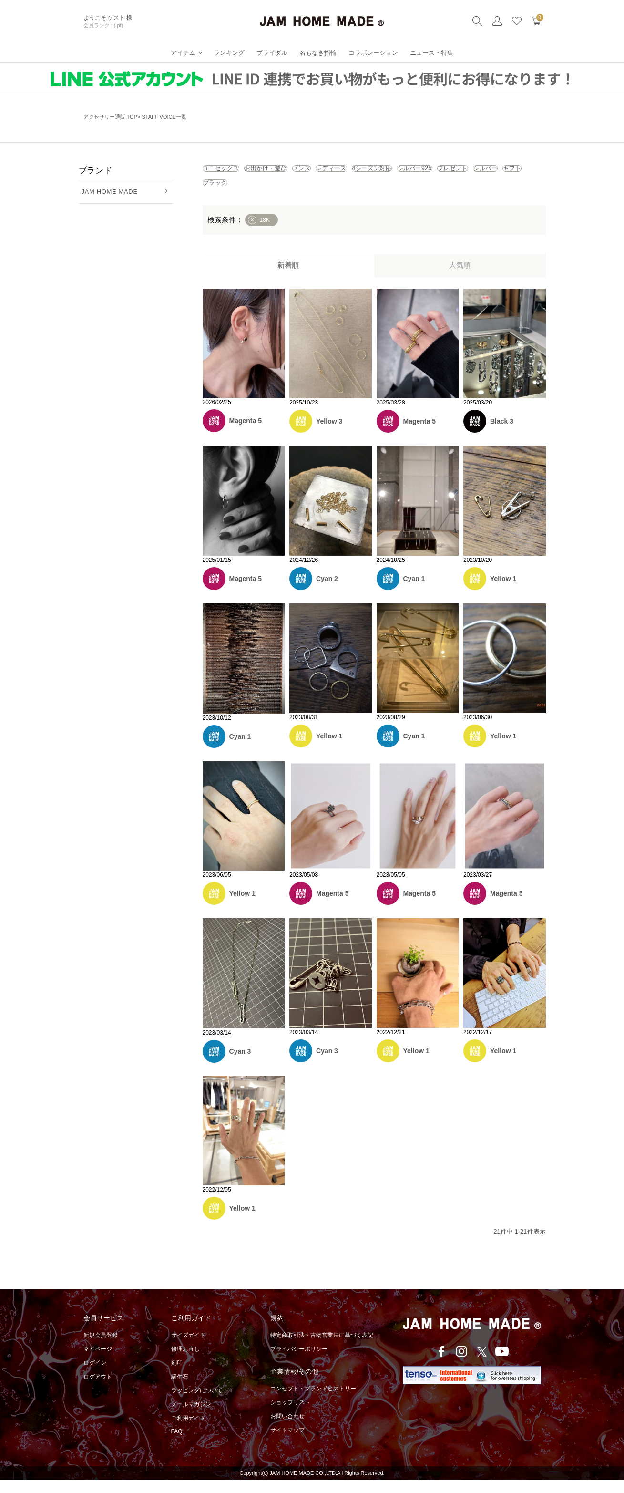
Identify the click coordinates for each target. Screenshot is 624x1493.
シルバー (351, 193)
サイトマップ (287, 1443)
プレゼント (295, 193)
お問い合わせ (287, 1429)
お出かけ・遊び (303, 172)
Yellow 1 (503, 592)
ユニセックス (234, 172)
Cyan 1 (414, 592)
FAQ (177, 1444)
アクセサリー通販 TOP (110, 117)
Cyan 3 (240, 1064)
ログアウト (97, 1390)
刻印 (177, 1376)
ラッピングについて (197, 1403)
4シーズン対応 (482, 172)
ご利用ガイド (188, 1431)
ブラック (450, 193)
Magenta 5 (245, 434)
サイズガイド (188, 1348)
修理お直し (185, 1362)
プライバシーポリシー (298, 1362)
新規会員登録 (100, 1348)
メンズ (363, 172)
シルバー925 (233, 193)
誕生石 (179, 1390)
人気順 (460, 278)
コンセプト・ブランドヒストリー (313, 1402)
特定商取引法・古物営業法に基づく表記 (321, 1348)
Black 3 (501, 434)
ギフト (400, 193)
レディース (416, 172)
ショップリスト (290, 1415)
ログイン (94, 1376)
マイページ (97, 1362)
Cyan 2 (327, 592)
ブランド (96, 170)
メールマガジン (191, 1417)
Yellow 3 (329, 434)
